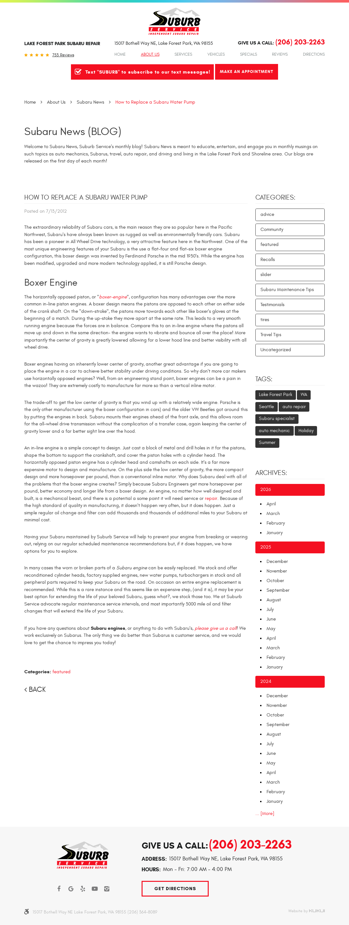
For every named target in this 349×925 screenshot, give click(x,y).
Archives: (271, 473)
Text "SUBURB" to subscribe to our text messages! (147, 72)
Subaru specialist (277, 418)
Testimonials (272, 304)
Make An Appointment (246, 71)
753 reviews (63, 55)
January (275, 532)
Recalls (267, 259)
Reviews (280, 54)
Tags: (264, 379)
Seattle (266, 406)
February (276, 523)
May (271, 628)
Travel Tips (270, 334)
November (277, 571)
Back (37, 689)
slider (265, 274)
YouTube (95, 889)
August (274, 600)
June (271, 619)
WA (304, 394)
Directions (314, 54)
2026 (265, 489)
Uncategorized (275, 349)
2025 (265, 547)
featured (61, 672)
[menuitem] (120, 54)
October (275, 580)
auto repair (294, 406)
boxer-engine (113, 297)
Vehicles (216, 54)
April (271, 504)
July (270, 609)
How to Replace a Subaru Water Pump (155, 102)
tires (264, 319)
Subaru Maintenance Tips (287, 289)
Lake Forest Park (275, 394)
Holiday (306, 430)
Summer (267, 442)
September (278, 590)
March (273, 513)
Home (120, 54)
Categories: (275, 198)
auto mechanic (274, 430)
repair (211, 498)
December (277, 561)
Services (183, 54)
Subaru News (90, 102)
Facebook (59, 889)
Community (271, 229)
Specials (248, 54)
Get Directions (175, 888)
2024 (265, 681)
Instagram (107, 889)
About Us (150, 54)
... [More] (264, 813)
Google (71, 889)
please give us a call (216, 628)
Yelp (83, 889)
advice (267, 214)
